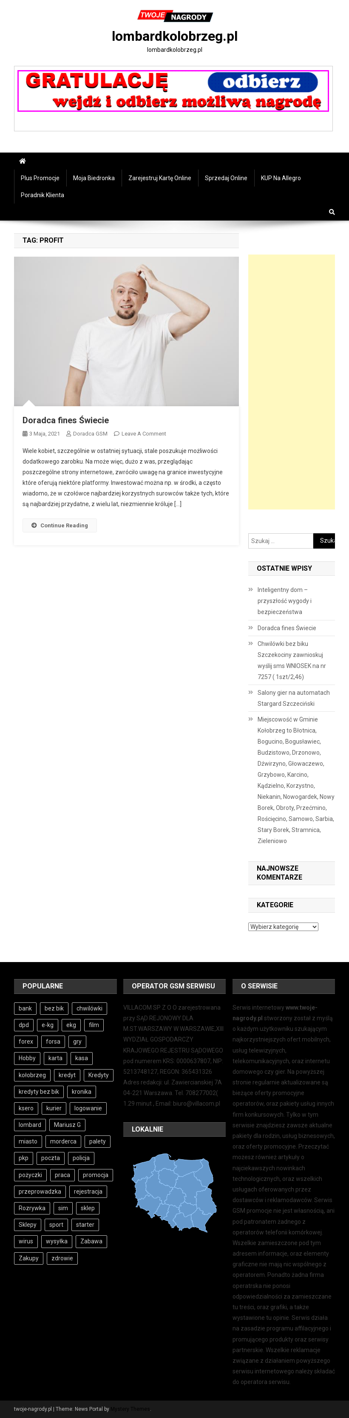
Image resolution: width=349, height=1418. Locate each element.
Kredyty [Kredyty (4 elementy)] (98, 1075)
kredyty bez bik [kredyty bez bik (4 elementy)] (39, 1091)
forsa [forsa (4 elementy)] (53, 1041)
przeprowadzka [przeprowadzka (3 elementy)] (40, 1191)
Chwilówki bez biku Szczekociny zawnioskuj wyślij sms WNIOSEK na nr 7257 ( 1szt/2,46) (292, 660)
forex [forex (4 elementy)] (26, 1041)
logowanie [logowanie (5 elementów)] (88, 1108)
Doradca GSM (90, 433)
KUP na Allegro (281, 178)
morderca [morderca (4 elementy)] (63, 1141)
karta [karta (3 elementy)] (55, 1058)
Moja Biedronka (94, 178)
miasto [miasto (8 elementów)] (28, 1141)
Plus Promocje (40, 178)
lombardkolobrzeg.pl (175, 36)
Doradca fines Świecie (66, 420)
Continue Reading (59, 525)
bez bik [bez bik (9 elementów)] (54, 1008)
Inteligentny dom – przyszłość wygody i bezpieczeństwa (285, 600)
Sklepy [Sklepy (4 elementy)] (28, 1224)
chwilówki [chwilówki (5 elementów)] (89, 1008)
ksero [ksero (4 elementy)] (26, 1108)
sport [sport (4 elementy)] (56, 1224)
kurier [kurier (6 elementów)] (54, 1108)
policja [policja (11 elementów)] (81, 1158)
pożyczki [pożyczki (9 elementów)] (30, 1175)
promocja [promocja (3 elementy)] (95, 1175)
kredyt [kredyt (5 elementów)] (67, 1075)
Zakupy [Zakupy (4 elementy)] (29, 1258)
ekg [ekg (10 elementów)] (71, 1025)
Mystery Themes (130, 1409)
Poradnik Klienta (42, 195)
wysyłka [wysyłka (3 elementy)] (57, 1241)
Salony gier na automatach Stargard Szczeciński (294, 698)
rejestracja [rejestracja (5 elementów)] (88, 1191)
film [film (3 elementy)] (94, 1025)
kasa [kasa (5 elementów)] (81, 1058)
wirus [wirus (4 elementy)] (26, 1241)
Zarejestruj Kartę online (159, 178)
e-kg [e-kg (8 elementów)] (48, 1025)
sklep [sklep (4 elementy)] (88, 1208)
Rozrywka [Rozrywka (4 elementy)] (32, 1208)
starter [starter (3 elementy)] (85, 1224)
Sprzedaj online (226, 178)
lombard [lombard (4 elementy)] (30, 1124)
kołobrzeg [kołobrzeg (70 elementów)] (32, 1075)
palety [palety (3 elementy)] (97, 1141)
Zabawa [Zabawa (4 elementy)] (91, 1241)
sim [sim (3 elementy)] (63, 1208)
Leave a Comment (144, 433)
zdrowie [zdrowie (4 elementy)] (62, 1258)
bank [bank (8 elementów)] (25, 1008)
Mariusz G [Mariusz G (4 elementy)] (67, 1124)
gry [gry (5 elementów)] (77, 1041)
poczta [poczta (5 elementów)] (50, 1158)
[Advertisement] (291, 382)
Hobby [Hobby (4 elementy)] (27, 1058)
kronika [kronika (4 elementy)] (81, 1091)
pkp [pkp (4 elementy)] (23, 1158)
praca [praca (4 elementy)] (62, 1175)
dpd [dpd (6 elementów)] (24, 1025)
